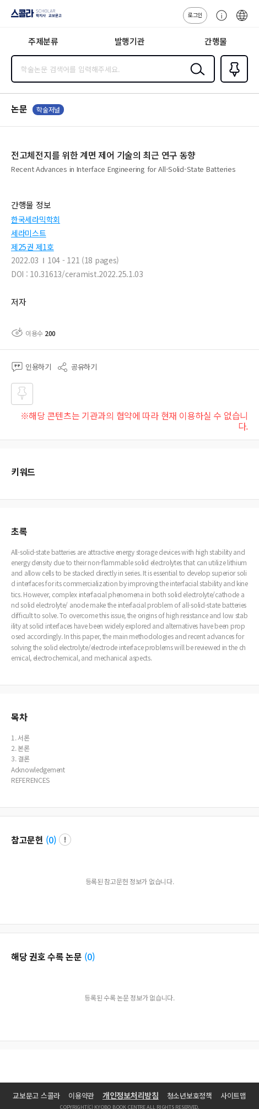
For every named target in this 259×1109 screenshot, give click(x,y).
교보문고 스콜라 (36, 1095)
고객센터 (218, 20)
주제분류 (43, 41)
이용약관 (81, 1095)
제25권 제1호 (32, 246)
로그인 (195, 14)
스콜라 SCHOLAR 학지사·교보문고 (33, 17)
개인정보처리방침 (130, 1095)
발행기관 (130, 41)
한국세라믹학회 (35, 219)
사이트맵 (233, 1095)
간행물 (215, 41)
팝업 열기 (65, 840)
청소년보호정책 (189, 1095)
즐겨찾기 (232, 81)
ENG (242, 20)
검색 (195, 77)
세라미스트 (28, 233)
